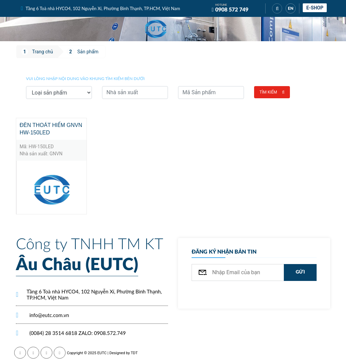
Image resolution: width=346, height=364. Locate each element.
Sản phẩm (88, 51)
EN (290, 8)
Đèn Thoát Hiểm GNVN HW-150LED (51, 128)
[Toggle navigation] (193, 29)
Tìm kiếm (272, 92)
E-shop (314, 7)
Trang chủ (42, 51)
